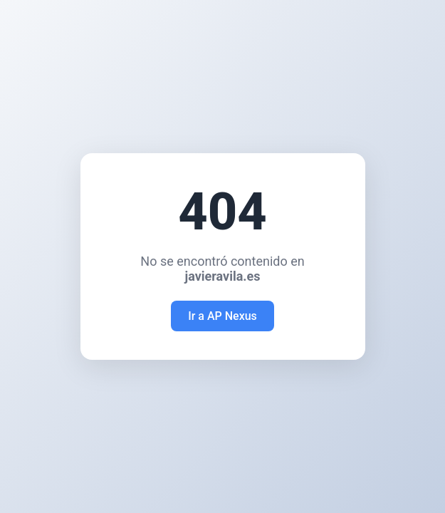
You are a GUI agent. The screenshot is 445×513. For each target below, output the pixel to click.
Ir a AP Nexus (222, 316)
